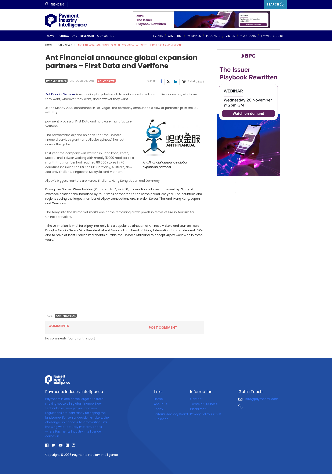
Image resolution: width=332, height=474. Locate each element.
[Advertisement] (124, 275)
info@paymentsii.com (258, 399)
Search (275, 4)
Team (158, 409)
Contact (196, 399)
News (50, 36)
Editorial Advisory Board (171, 414)
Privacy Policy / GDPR (205, 414)
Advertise (175, 36)
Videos (230, 36)
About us (160, 404)
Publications (67, 36)
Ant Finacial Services (60, 94)
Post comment (163, 327)
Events (158, 36)
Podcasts (213, 36)
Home (158, 399)
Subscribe (161, 419)
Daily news (106, 80)
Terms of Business (203, 404)
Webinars (194, 36)
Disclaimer (198, 409)
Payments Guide (272, 36)
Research (87, 36)
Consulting (106, 36)
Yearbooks (248, 36)
